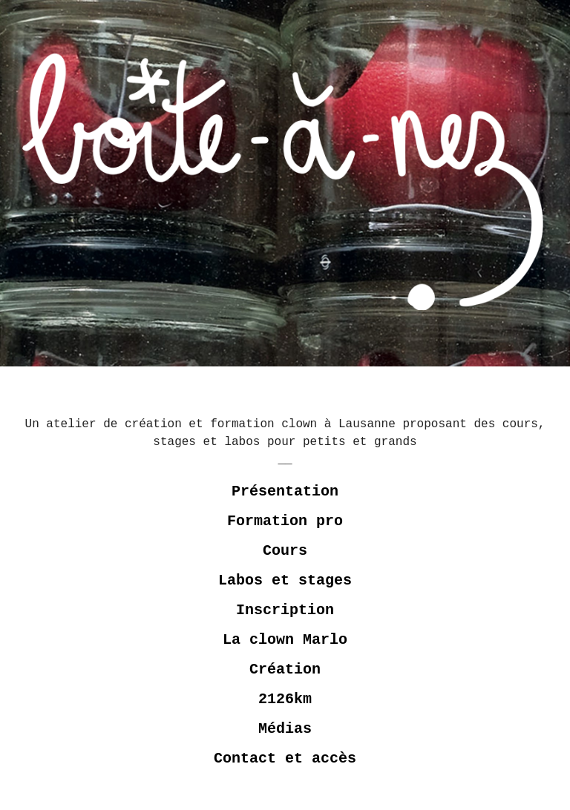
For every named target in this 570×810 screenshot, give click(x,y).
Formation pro (285, 521)
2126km (285, 699)
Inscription (285, 610)
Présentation (285, 491)
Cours (285, 550)
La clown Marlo (285, 639)
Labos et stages (285, 580)
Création (285, 669)
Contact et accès (285, 758)
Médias (285, 728)
